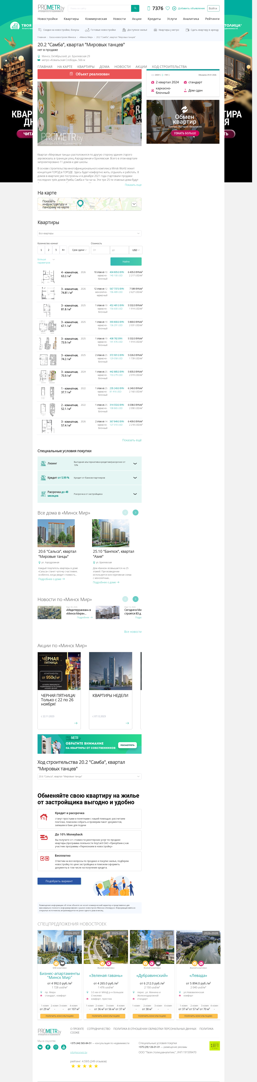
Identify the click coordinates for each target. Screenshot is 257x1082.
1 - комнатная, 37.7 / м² (69, 390)
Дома (104, 66)
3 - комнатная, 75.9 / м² (69, 373)
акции (136, 19)
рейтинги (212, 19)
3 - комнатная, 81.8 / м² (69, 307)
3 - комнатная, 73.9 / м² (69, 340)
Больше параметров (44, 261)
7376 (157, 8)
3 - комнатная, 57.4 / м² (69, 423)
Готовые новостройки (103, 29)
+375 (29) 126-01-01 (163, 1046)
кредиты (154, 19)
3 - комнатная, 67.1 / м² (69, 324)
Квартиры (71, 19)
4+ (63, 249)
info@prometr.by (78, 1052)
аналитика (191, 19)
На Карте (64, 66)
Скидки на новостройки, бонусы (61, 29)
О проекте (77, 1029)
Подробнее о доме (51, 579)
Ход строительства (169, 66)
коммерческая (96, 19)
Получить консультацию (60, 1016)
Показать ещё (132, 440)
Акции (141, 66)
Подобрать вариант (59, 883)
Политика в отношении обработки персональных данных (154, 1029)
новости (119, 19)
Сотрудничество (98, 1029)
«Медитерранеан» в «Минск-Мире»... (78, 611)
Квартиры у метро (169, 29)
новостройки (48, 19)
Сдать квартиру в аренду (205, 29)
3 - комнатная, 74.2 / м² (69, 357)
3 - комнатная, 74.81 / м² (69, 291)
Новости (122, 66)
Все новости (133, 632)
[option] (63, 550)
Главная (45, 66)
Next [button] (135, 512)
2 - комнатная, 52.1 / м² (69, 407)
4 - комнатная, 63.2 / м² (69, 274)
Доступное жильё (137, 29)
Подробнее (84, 617)
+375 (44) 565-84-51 (99, 1043)
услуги (172, 19)
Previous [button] (125, 512)
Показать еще (133, 185)
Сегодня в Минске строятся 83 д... (135, 611)
